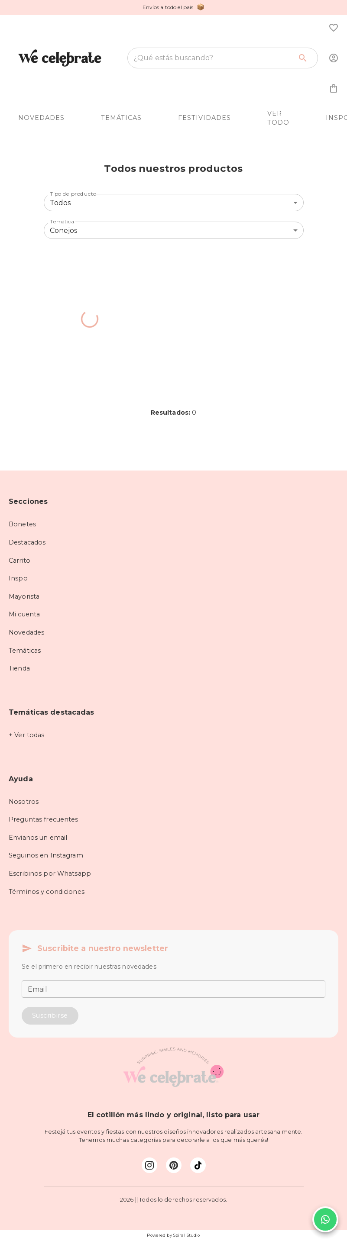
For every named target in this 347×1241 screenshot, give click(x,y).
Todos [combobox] (60, 203)
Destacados (27, 542)
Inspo (18, 578)
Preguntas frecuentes (43, 819)
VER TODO (278, 118)
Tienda (19, 668)
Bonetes (22, 524)
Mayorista (24, 596)
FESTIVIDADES (204, 118)
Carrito (19, 560)
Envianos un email (38, 837)
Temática (62, 222)
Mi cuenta (24, 614)
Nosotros (24, 802)
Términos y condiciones (46, 892)
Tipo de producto (73, 194)
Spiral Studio (186, 1235)
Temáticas (25, 650)
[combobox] (212, 58)
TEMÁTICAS (121, 118)
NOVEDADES (41, 118)
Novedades (26, 632)
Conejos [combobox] (64, 230)
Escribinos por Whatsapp (50, 873)
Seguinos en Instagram (46, 855)
